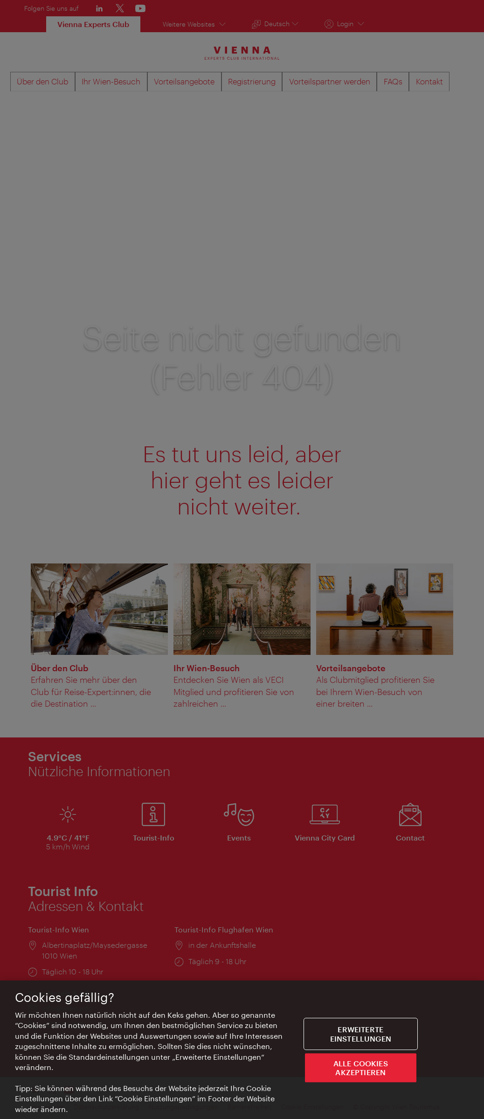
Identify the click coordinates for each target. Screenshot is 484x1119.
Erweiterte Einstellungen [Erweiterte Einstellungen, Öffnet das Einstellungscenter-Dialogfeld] (360, 1035)
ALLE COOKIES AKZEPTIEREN (360, 1068)
